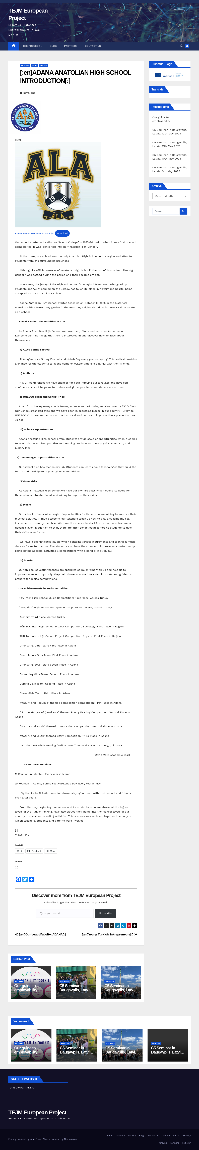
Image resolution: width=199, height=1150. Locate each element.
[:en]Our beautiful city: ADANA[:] (40, 934)
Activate (120, 1135)
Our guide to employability (25, 987)
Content (166, 1135)
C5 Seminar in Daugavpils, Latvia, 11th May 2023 (120, 989)
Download (62, 233)
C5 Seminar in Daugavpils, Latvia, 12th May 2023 (75, 989)
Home (110, 1135)
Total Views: (16, 1087)
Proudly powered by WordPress (25, 1139)
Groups (163, 1143)
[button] (181, 45)
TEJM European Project (37, 1112)
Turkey (43, 65)
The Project (32, 46)
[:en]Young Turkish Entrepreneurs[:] (109, 934)
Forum (176, 1135)
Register (186, 1143)
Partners (71, 46)
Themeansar (70, 1139)
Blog (53, 46)
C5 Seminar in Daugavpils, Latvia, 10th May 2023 (167, 1052)
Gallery (187, 1135)
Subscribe (105, 913)
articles (25, 65)
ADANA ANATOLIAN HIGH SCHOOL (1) (34, 233)
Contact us (93, 46)
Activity (132, 1135)
